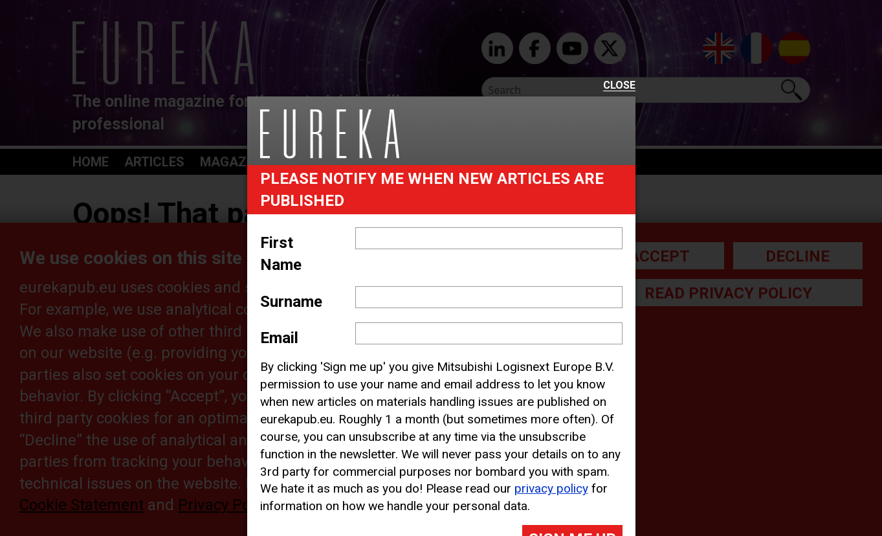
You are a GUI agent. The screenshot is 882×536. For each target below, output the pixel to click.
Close (619, 85)
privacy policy (551, 488)
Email (279, 338)
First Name (281, 254)
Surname (291, 302)
